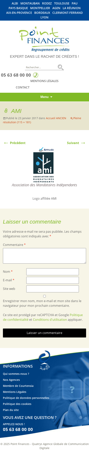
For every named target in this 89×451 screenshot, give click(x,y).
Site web (9, 289)
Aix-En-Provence (19, 13)
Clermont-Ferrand (67, 13)
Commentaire (14, 245)
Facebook (62, 87)
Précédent (14, 143)
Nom (8, 271)
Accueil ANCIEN (56, 118)
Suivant (76, 143)
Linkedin (70, 87)
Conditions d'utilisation (50, 319)
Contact (22, 87)
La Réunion (72, 8)
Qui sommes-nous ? (16, 374)
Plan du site (11, 410)
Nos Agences (11, 380)
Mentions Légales (44, 81)
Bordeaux (42, 13)
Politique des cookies (17, 404)
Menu (45, 97)
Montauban (30, 3)
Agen (56, 8)
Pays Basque (18, 8)
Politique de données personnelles (26, 398)
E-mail (8, 280)
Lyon (44, 17)
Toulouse (61, 3)
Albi (15, 3)
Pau (75, 3)
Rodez (47, 3)
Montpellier (40, 8)
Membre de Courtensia (18, 386)
